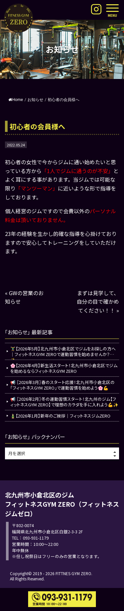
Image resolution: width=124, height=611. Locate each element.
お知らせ (35, 99)
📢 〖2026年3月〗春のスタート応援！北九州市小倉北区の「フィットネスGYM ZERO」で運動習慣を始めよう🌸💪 (62, 385)
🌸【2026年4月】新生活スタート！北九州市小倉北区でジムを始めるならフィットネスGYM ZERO (63, 368)
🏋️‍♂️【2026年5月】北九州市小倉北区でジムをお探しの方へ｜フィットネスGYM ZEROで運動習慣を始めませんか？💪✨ (63, 352)
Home (15, 99)
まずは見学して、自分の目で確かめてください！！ (98, 301)
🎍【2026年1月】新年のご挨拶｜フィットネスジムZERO (60, 416)
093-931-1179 (36, 538)
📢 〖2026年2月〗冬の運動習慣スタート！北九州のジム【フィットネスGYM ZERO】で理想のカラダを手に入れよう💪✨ (64, 402)
